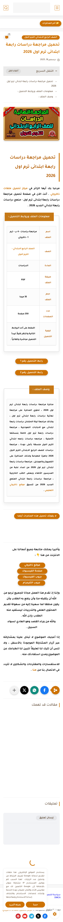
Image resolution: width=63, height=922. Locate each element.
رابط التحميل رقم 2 (31, 372)
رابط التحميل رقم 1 (31, 361)
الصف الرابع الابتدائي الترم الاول (40, 37)
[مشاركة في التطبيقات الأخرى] (14, 690)
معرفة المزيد (15, 904)
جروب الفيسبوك (32, 577)
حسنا (35, 904)
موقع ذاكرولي (32, 565)
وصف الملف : (45, 97)
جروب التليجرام (31, 583)
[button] (44, 690)
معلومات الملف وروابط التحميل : (35, 91)
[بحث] (5, 7)
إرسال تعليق (46, 818)
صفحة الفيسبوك (32, 571)
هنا (34, 670)
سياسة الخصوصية (51, 895)
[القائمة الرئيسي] (57, 7)
